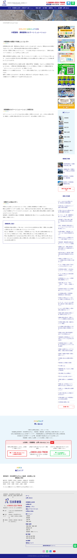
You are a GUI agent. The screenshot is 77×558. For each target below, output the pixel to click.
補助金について (30, 543)
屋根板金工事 (29, 528)
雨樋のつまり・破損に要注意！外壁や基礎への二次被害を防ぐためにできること (66, 248)
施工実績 (45, 8)
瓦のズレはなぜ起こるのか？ (65, 376)
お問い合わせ (66, 8)
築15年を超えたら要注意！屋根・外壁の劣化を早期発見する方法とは (66, 254)
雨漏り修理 (39, 8)
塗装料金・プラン (53, 8)
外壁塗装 (28, 515)
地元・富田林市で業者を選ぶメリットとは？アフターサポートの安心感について (66, 227)
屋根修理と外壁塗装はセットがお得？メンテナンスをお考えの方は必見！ (66, 338)
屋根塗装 (28, 517)
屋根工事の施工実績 (30, 538)
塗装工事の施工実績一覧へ (66, 189)
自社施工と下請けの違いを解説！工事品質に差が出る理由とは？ (65, 221)
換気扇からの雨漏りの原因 (65, 362)
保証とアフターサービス (32, 509)
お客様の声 (24, 8)
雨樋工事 (28, 529)
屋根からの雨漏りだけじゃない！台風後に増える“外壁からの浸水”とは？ (66, 260)
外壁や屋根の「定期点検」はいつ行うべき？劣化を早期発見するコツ (66, 233)
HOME (9, 8)
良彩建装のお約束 (16, 8)
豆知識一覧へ (66, 406)
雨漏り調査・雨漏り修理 (31, 526)
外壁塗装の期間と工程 (64, 402)
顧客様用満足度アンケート (49, 545)
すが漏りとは (62, 365)
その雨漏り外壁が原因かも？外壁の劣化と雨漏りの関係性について (66, 328)
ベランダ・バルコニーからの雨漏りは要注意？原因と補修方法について (66, 304)
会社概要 (60, 8)
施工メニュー (31, 8)
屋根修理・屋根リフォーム (32, 531)
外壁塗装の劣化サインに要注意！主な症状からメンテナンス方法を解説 (66, 344)
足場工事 (28, 519)
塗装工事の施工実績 (30, 536)
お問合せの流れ (30, 511)
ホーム (27, 495)
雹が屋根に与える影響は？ (65, 373)
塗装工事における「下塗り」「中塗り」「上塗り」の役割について (66, 284)
